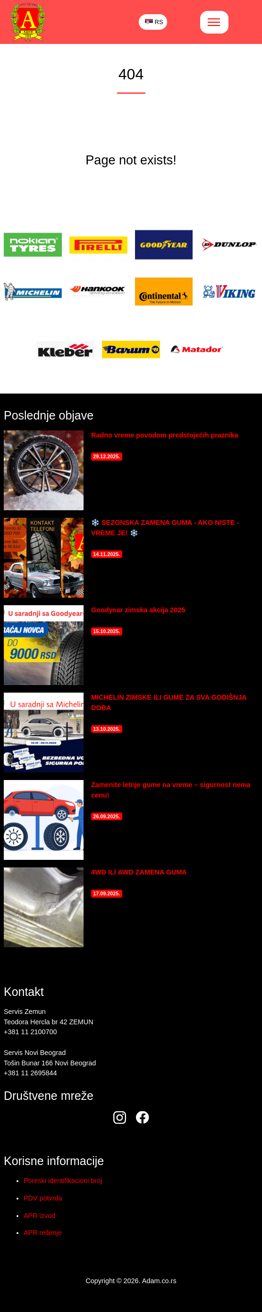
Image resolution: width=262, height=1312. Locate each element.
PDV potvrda (43, 1198)
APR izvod (39, 1215)
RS (154, 22)
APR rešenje (43, 1232)
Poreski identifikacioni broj (63, 1180)
